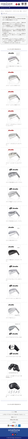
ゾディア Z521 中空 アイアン (12, 240)
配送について (14, 417)
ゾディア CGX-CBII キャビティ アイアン (14, 182)
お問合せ (14, 422)
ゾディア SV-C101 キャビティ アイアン (14, 221)
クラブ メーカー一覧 (17, 11)
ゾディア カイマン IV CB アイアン (13, 85)
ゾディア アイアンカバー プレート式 (13, 356)
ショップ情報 (14, 411)
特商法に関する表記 (14, 419)
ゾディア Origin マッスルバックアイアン (14, 201)
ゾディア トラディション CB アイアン (13, 298)
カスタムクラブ (8, 11)
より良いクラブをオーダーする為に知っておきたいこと (14, 414)
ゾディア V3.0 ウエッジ (10, 317)
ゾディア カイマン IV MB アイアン (13, 104)
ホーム (2, 11)
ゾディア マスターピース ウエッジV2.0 (14, 337)
